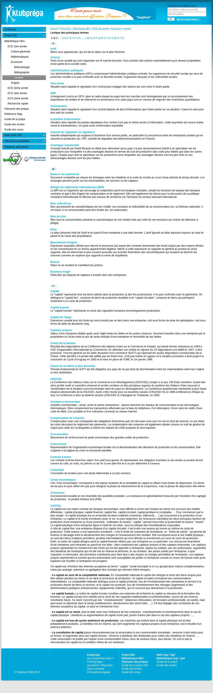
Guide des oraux (131, 672)
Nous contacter (96, 668)
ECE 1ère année (101, 28)
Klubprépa (93, 654)
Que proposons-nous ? (100, 658)
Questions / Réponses (100, 665)
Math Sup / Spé (165, 654)
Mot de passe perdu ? (188, 19)
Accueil (53, 28)
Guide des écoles (132, 668)
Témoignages (95, 661)
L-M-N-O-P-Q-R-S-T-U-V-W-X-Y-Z (104, 38)
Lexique (127, 28)
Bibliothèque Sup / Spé (170, 658)
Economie (116, 28)
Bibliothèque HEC (81, 28)
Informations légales (98, 672)
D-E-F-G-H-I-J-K (71, 38)
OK (170, 19)
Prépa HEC (65, 28)
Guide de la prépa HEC (135, 665)
